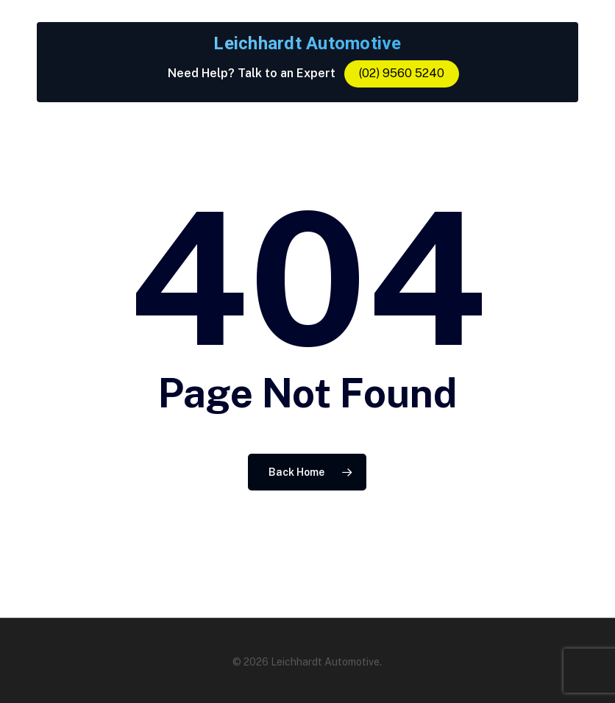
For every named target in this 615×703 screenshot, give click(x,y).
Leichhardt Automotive (307, 43)
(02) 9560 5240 (401, 73)
